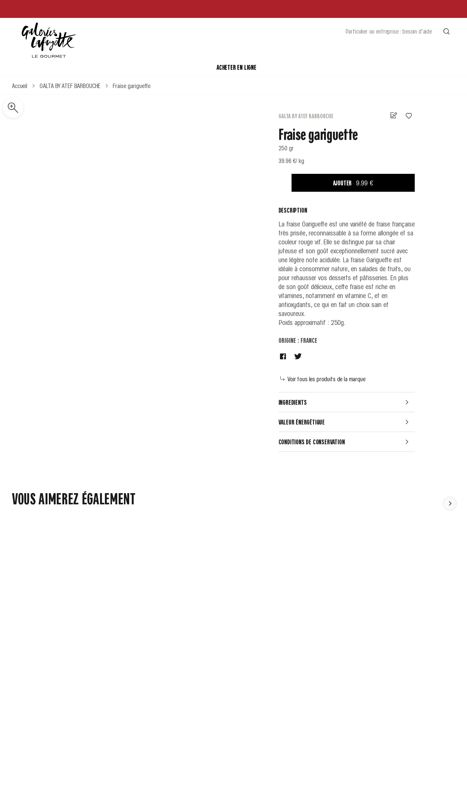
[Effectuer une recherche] (446, 31)
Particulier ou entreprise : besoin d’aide (389, 31)
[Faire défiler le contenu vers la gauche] (450, 503)
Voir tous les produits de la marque (322, 378)
